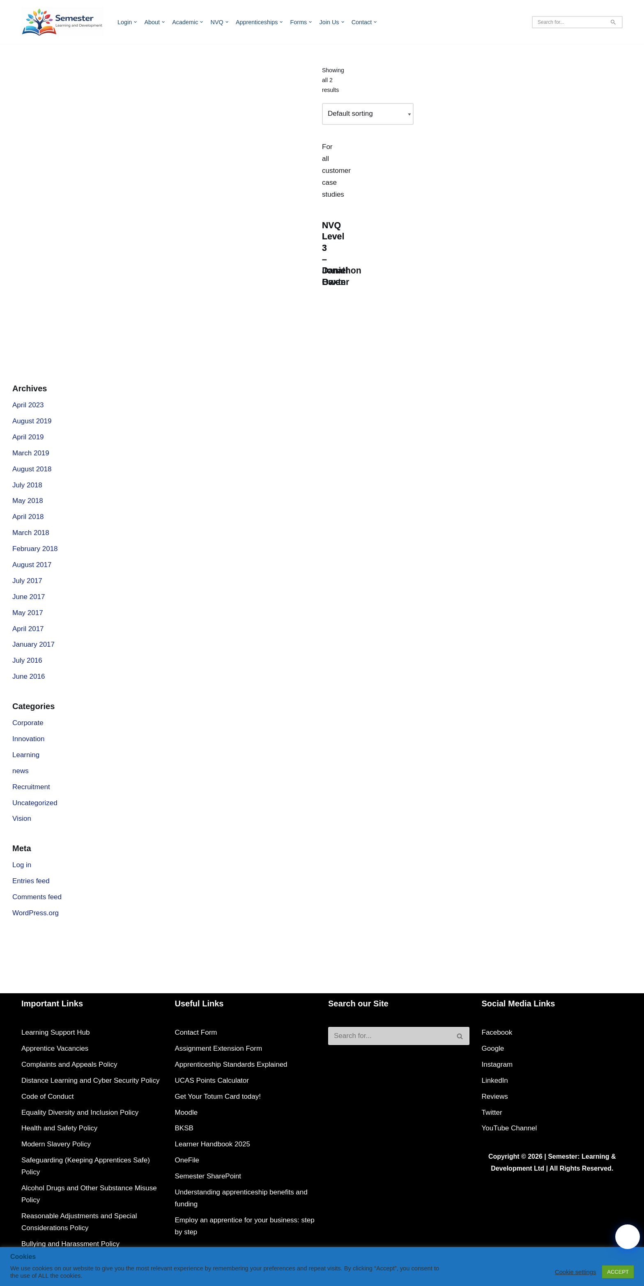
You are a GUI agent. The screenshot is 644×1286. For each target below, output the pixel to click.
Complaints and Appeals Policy (69, 1064)
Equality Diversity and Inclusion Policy (79, 1112)
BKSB (184, 1128)
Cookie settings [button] (575, 1272)
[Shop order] (368, 114)
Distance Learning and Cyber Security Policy (90, 1080)
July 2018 (27, 485)
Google (493, 1048)
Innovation (28, 739)
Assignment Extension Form (218, 1048)
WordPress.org (35, 913)
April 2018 (28, 517)
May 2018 (27, 501)
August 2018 (31, 469)
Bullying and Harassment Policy (70, 1244)
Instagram (497, 1064)
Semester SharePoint (208, 1176)
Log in (21, 865)
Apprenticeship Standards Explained (231, 1064)
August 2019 (31, 421)
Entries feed (31, 881)
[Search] (568, 22)
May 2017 (27, 613)
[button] (135, 22)
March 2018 (30, 533)
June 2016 (28, 676)
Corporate (28, 723)
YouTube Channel (509, 1128)
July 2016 (27, 660)
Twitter (492, 1112)
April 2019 (28, 437)
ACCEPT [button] (618, 1272)
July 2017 (27, 581)
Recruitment (31, 787)
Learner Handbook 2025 (212, 1144)
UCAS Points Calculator (212, 1080)
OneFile (187, 1160)
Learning (25, 755)
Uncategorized (35, 803)
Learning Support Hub (55, 1032)
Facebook (497, 1032)
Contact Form (196, 1032)
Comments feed (37, 897)
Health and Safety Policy (59, 1128)
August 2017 (31, 565)
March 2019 (30, 453)
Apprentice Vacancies (54, 1048)
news (20, 771)
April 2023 (28, 405)
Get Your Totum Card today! (218, 1096)
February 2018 (35, 549)
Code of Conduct (47, 1096)
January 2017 (33, 644)
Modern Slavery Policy (56, 1144)
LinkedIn (495, 1080)
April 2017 (28, 629)
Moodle (186, 1112)
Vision (21, 818)
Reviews (495, 1096)
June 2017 (28, 597)
